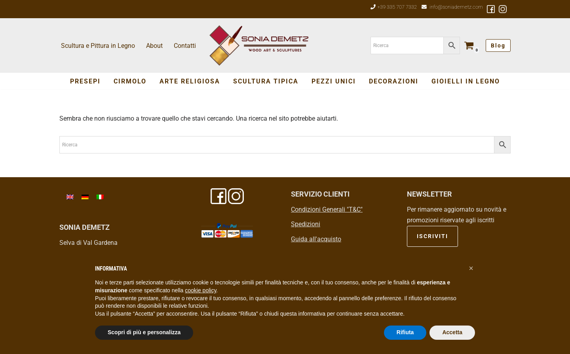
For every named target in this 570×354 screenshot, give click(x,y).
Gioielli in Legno (465, 81)
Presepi (85, 81)
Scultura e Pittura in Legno (98, 45)
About (154, 45)
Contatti (185, 45)
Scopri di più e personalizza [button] (144, 332)
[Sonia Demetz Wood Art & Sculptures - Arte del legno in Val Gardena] (258, 45)
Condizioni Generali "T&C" (327, 209)
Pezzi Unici (334, 81)
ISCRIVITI (432, 236)
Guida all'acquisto (316, 239)
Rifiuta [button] (405, 332)
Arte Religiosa (190, 81)
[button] (471, 268)
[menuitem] (70, 197)
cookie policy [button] (200, 290)
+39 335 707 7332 (397, 7)
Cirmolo (130, 81)
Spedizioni (305, 224)
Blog (498, 45)
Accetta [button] (452, 332)
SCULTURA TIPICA (265, 81)
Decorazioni (393, 81)
